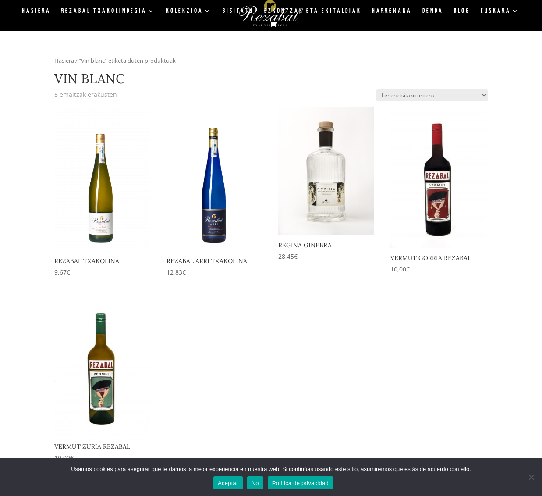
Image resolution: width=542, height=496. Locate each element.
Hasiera (36, 11)
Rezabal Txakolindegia (104, 11)
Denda (432, 11)
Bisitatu (238, 11)
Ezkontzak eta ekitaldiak (312, 11)
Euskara (496, 11)
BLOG (462, 11)
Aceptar (228, 483)
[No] (531, 477)
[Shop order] (432, 95)
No (255, 483)
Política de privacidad (300, 483)
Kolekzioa (184, 11)
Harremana (392, 11)
